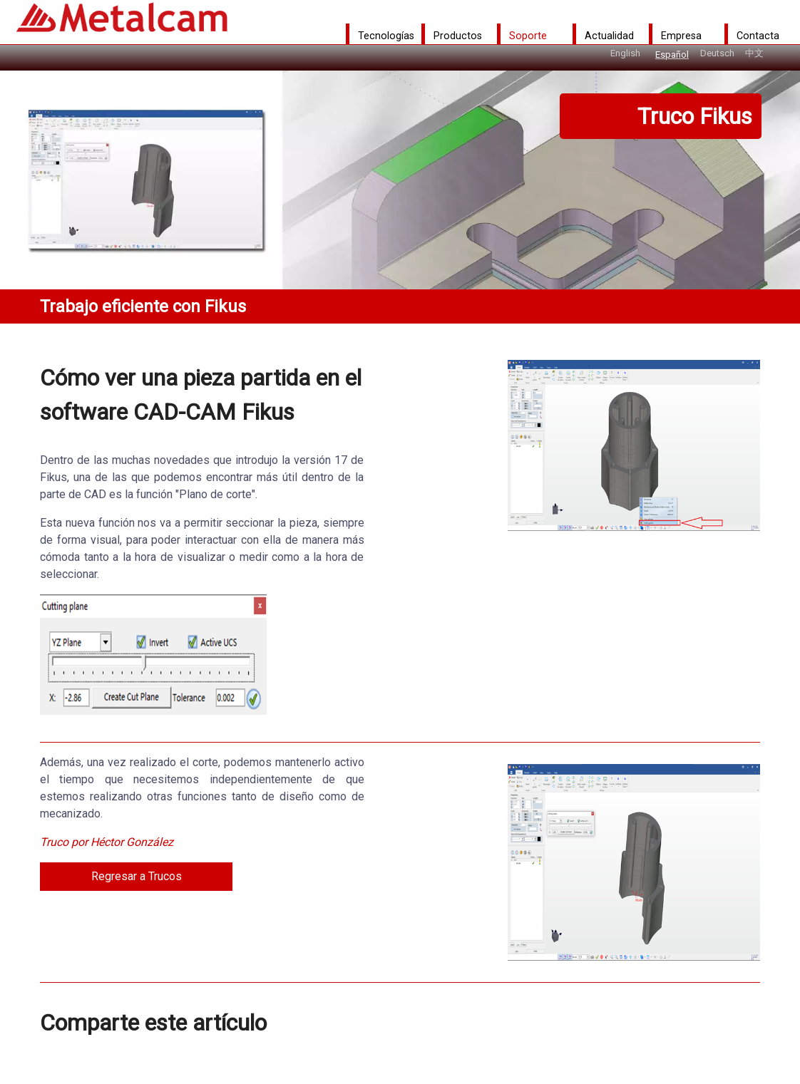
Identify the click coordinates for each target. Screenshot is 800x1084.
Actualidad (609, 35)
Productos (458, 35)
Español (672, 54)
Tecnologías (386, 35)
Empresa (681, 35)
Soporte (528, 35)
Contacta (758, 35)
